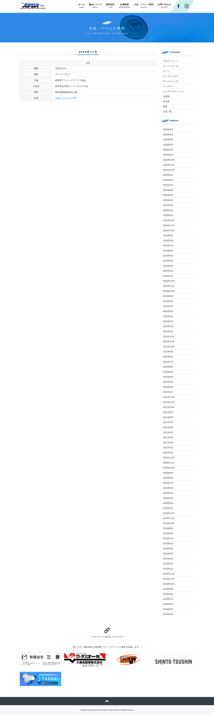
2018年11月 (169, 579)
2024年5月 (168, 256)
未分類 (166, 101)
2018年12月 (169, 574)
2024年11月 (169, 225)
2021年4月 (168, 437)
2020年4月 (168, 493)
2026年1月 (168, 155)
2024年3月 (168, 266)
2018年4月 (168, 614)
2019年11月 (169, 518)
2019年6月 (168, 543)
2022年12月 (169, 336)
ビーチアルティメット (174, 91)
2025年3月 (168, 205)
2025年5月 (168, 195)
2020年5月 (168, 488)
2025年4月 (168, 200)
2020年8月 (168, 478)
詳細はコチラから (64, 98)
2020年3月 (168, 498)
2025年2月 (168, 210)
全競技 (166, 96)
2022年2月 (168, 387)
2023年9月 (168, 296)
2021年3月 (168, 442)
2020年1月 (168, 508)
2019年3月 (168, 559)
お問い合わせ (164, 5)
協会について (95, 5)
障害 (165, 106)
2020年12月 (169, 458)
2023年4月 (168, 316)
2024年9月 (168, 235)
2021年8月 (168, 417)
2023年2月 (168, 326)
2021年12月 (169, 397)
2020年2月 (168, 503)
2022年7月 (168, 362)
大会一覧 (167, 111)
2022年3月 (168, 382)
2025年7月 (168, 185)
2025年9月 (168, 175)
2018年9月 (168, 589)
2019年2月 (168, 564)
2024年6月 (168, 251)
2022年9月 (168, 352)
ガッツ (166, 71)
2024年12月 (169, 220)
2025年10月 (169, 170)
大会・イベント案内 (144, 5)
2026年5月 (168, 134)
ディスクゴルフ (170, 76)
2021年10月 (169, 407)
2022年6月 (168, 367)
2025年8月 (168, 180)
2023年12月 (169, 281)
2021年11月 (169, 402)
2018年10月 (169, 584)
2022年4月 (168, 377)
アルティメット (170, 61)
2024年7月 (168, 246)
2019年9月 (168, 528)
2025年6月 (168, 190)
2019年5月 (168, 548)
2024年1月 (168, 276)
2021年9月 (168, 412)
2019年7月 (168, 538)
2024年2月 (168, 271)
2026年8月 (168, 129)
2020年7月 (168, 483)
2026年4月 (168, 139)
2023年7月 (168, 306)
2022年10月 (169, 346)
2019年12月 (169, 513)
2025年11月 (169, 165)
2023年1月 (168, 331)
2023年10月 (169, 291)
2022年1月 (168, 392)
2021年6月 (168, 427)
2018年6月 (168, 604)
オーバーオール (170, 66)
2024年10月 (169, 230)
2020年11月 (169, 463)
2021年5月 (168, 432)
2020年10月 (169, 468)
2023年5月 (168, 311)
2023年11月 (169, 286)
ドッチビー (168, 86)
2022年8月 (168, 357)
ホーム (81, 5)
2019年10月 (169, 523)
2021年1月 (168, 453)
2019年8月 (168, 533)
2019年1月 (168, 569)
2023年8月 (168, 301)
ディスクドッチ (170, 81)
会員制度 (124, 5)
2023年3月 (168, 321)
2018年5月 (168, 609)
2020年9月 (168, 473)
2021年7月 (168, 422)
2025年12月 (169, 160)
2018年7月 (168, 599)
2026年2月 (168, 150)
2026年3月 (168, 145)
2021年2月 (168, 447)
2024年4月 (168, 261)
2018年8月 (168, 594)
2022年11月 (169, 341)
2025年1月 (168, 215)
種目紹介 (110, 5)
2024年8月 (168, 240)
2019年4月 (168, 553)
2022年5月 (168, 372)
